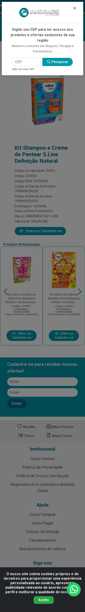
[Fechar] (75, 8)
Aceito (43, 600)
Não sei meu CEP (23, 69)
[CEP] (26, 62)
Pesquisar (57, 62)
